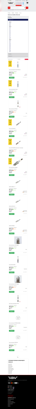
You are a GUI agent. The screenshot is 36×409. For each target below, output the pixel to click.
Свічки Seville (10, 370)
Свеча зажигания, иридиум (13, 167)
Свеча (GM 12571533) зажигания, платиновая (16, 147)
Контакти (23, 0)
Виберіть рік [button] (11, 19)
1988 (10, 50)
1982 (10, 43)
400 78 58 (17, 3)
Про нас (9, 406)
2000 (10, 23)
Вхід (27, 0)
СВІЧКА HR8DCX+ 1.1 (12, 186)
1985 (10, 46)
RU (8, 0)
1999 (10, 38)
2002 (10, 25)
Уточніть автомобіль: (10, 17)
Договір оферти (10, 403)
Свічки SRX (10, 371)
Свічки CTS (10, 365)
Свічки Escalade (10, 368)
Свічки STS (10, 372)
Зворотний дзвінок (18, 5)
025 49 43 (10, 387)
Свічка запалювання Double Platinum (15, 69)
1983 (10, 44)
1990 (10, 27)
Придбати (12, 77)
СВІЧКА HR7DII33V (12, 225)
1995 (10, 33)
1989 (10, 51)
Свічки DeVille (10, 366)
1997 (10, 36)
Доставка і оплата (18, 0)
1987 (10, 49)
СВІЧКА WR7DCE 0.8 (12, 206)
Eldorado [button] (10, 56)
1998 (10, 37)
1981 (10, 41)
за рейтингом (10, 59)
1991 (10, 28)
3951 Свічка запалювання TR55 (14, 303)
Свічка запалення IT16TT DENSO (14, 284)
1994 (10, 32)
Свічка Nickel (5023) (12, 264)
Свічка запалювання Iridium (13, 89)
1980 (10, 40)
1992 (10, 30)
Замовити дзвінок (10, 395)
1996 (10, 34)
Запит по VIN (10, 396)
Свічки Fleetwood (11, 369)
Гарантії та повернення (11, 402)
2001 (10, 24)
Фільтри (26, 59)
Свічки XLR (10, 373)
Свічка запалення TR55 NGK (13, 342)
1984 (10, 45)
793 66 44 (17, 2)
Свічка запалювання (12, 128)
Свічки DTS (10, 367)
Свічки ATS (10, 364)
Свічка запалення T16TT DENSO (14, 245)
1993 (10, 31)
